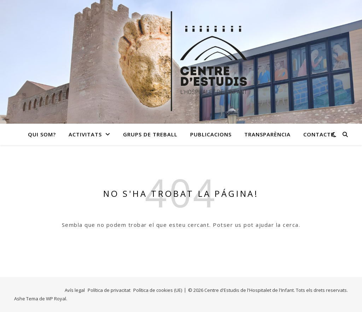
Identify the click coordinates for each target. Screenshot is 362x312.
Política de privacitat (109, 290)
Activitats (85, 134)
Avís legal (75, 290)
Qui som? (42, 134)
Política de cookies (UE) (157, 290)
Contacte (318, 134)
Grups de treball (150, 134)
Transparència (267, 134)
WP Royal (56, 298)
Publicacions (211, 134)
